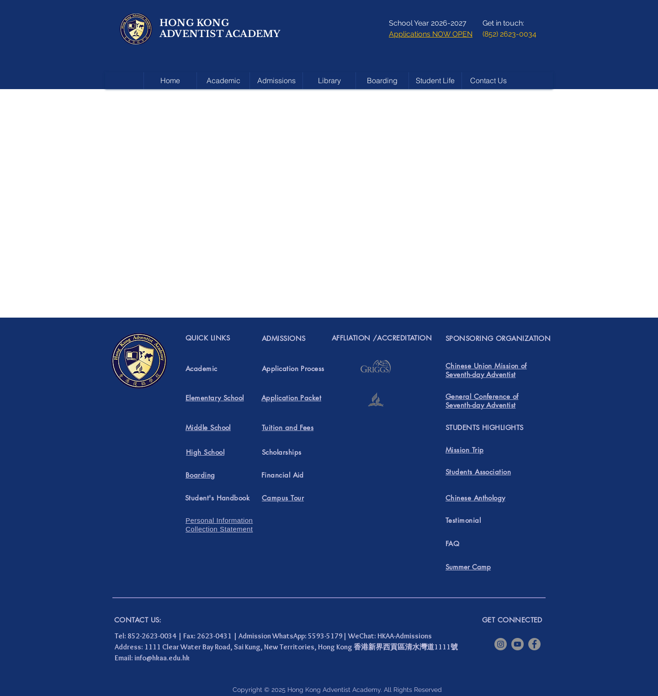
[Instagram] (500, 644)
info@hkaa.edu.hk (162, 657)
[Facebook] (534, 644)
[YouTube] (517, 644)
